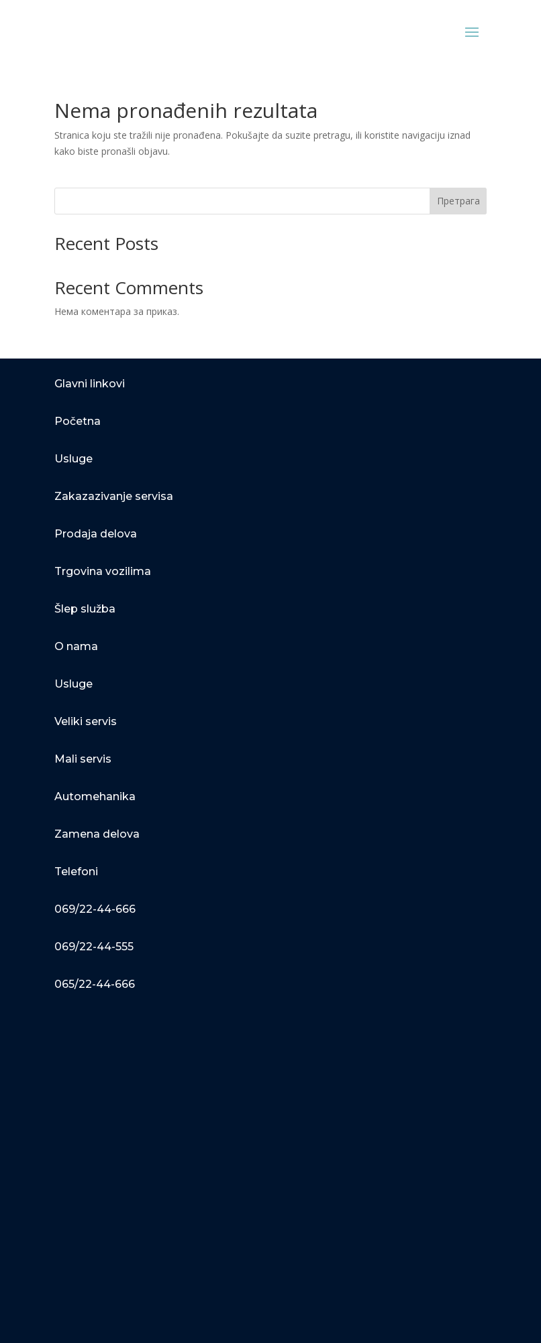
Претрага (458, 200)
